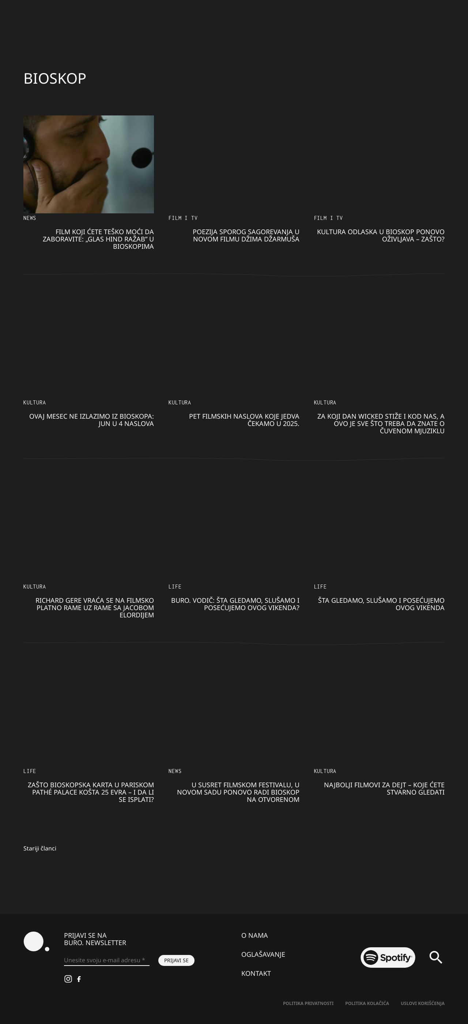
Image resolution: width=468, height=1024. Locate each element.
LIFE (175, 586)
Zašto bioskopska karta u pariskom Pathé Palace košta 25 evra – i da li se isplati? (91, 792)
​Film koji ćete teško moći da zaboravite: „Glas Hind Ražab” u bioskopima (98, 239)
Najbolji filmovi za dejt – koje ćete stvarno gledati (384, 788)
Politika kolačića (367, 1003)
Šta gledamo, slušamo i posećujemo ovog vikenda (381, 604)
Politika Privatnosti (308, 1003)
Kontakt (256, 973)
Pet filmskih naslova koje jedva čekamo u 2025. (244, 420)
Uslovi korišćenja (423, 1003)
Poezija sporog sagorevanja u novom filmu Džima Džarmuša (246, 235)
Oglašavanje (263, 954)
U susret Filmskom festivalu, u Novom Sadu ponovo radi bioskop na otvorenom (238, 792)
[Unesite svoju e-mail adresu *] (107, 960)
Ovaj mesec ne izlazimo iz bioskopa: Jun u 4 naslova (91, 420)
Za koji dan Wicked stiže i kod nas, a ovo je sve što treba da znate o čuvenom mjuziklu (381, 423)
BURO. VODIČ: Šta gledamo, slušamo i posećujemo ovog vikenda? (235, 604)
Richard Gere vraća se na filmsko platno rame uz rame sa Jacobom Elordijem (94, 607)
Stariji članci (39, 848)
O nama (254, 935)
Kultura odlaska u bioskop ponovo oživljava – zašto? (381, 235)
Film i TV (183, 218)
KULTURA (34, 402)
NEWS (29, 218)
